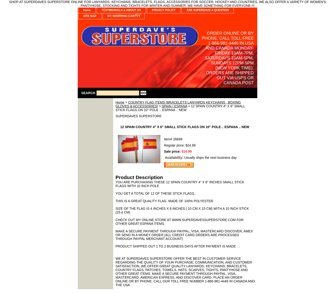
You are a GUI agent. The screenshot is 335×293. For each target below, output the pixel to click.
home (87, 10)
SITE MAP (90, 16)
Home (120, 102)
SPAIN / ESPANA (174, 106)
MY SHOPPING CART (121, 16)
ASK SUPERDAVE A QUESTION (207, 10)
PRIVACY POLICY (164, 10)
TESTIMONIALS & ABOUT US (121, 10)
